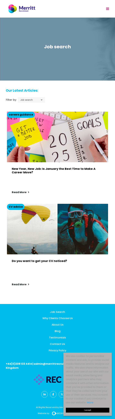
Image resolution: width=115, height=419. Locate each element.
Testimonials (57, 337)
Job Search (57, 312)
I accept (87, 410)
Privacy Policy (57, 350)
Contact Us (57, 344)
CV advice (16, 207)
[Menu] (107, 8)
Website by (57, 413)
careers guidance (21, 114)
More (90, 402)
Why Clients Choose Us (57, 318)
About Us (58, 325)
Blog (57, 331)
